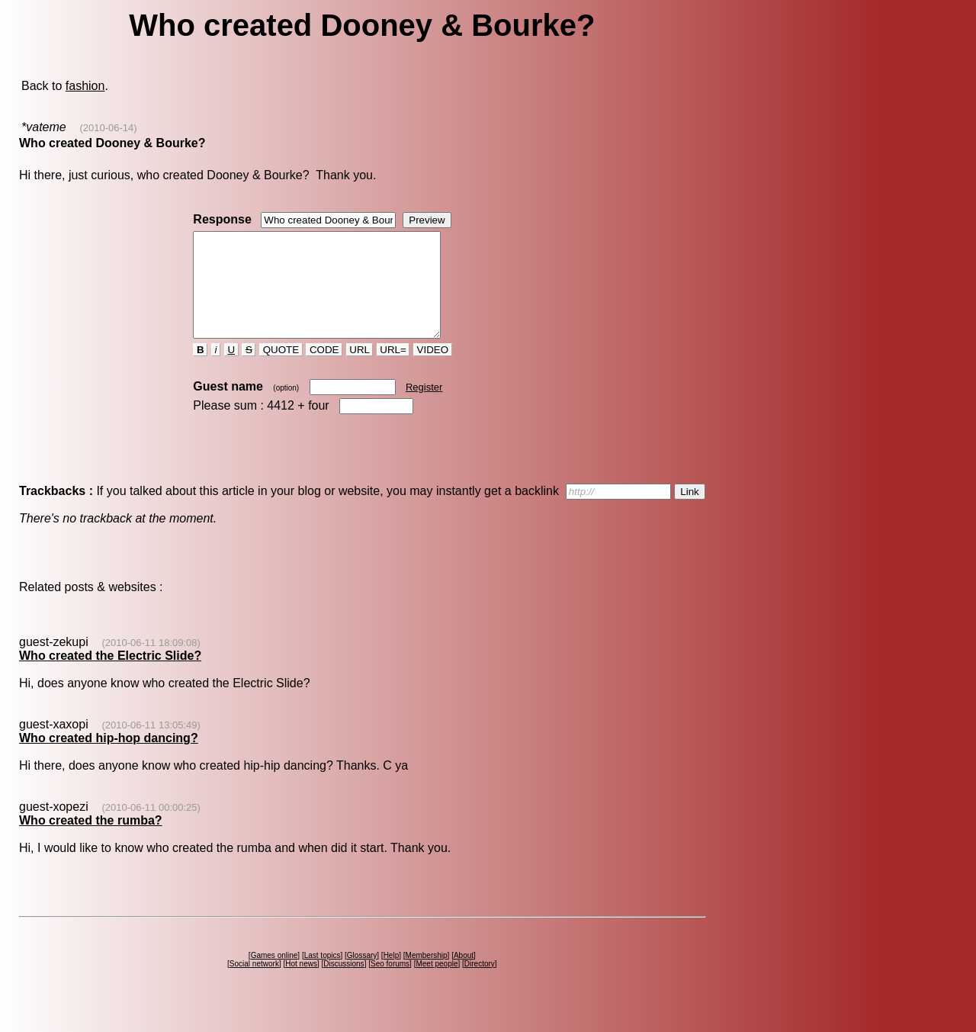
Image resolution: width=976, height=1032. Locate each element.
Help (392, 976)
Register (424, 407)
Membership (427, 976)
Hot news (301, 984)
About (464, 976)
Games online (274, 976)
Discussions (343, 984)
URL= (393, 370)
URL (360, 370)
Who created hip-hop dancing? (108, 758)
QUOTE (281, 370)
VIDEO (432, 370)
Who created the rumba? (90, 840)
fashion (85, 85)
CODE (324, 370)
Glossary (362, 976)
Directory (479, 984)
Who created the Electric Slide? (110, 676)
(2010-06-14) (107, 127)
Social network (254, 984)
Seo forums (390, 984)
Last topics (322, 976)
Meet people (437, 984)
